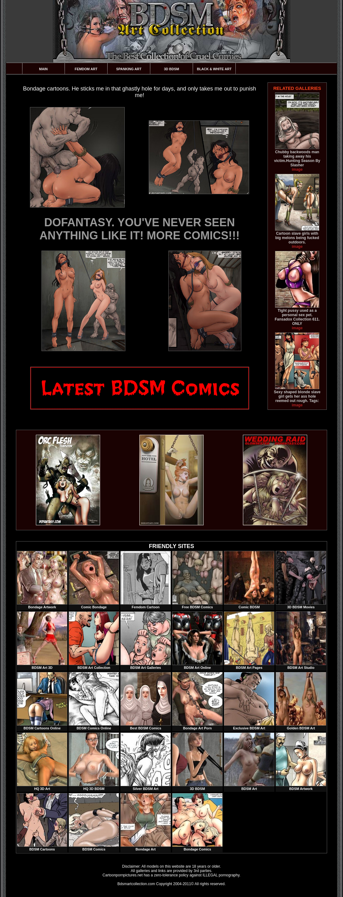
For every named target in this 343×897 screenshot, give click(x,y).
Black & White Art (214, 69)
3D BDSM (171, 69)
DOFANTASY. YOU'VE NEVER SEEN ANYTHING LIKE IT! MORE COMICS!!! (140, 229)
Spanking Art (129, 69)
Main (43, 69)
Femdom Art (86, 69)
